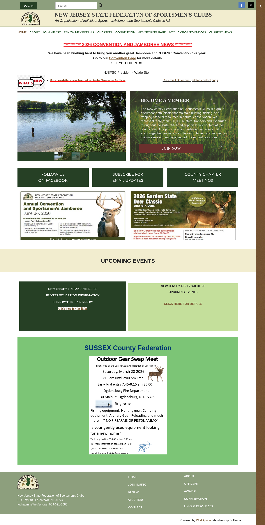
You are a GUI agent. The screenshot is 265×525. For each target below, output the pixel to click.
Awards (190, 491)
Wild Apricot (203, 520)
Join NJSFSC (137, 484)
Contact (135, 507)
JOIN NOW (171, 148)
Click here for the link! (72, 308)
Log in (28, 5)
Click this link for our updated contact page (190, 80)
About (189, 476)
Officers (191, 483)
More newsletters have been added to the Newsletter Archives (88, 80)
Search (100, 5)
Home (132, 477)
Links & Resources (198, 506)
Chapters (135, 499)
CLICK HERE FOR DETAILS (183, 303)
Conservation (195, 498)
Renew (133, 492)
